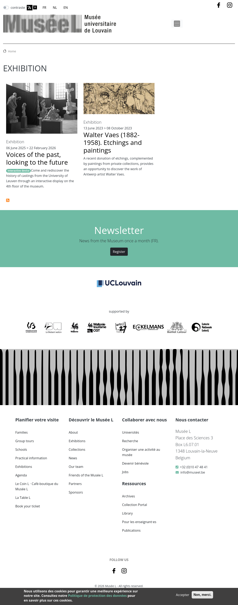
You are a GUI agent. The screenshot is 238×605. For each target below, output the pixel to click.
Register (119, 251)
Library (127, 513)
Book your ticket (27, 506)
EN (65, 7)
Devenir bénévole (135, 463)
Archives (128, 496)
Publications (131, 530)
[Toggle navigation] (177, 24)
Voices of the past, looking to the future (37, 158)
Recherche (130, 441)
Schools (21, 449)
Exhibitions (23, 466)
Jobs (125, 472)
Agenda (21, 475)
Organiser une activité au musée (141, 452)
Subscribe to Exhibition (7, 200)
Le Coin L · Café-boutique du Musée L (36, 486)
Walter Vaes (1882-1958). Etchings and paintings (112, 142)
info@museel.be (192, 472)
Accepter (182, 595)
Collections (77, 449)
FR (44, 7)
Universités (130, 432)
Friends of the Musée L (86, 475)
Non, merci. (202, 594)
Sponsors (76, 492)
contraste (18, 7)
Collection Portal (134, 505)
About (73, 432)
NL (55, 7)
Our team (76, 466)
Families (21, 432)
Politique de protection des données (97, 595)
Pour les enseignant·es (139, 522)
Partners (75, 484)
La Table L (22, 497)
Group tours (24, 441)
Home (12, 51)
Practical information (31, 458)
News (73, 458)
